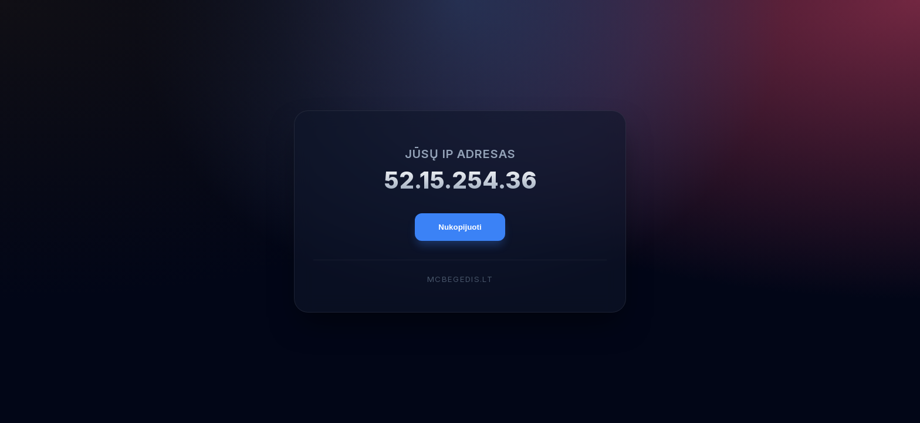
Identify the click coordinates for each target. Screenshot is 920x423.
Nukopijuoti (459, 227)
